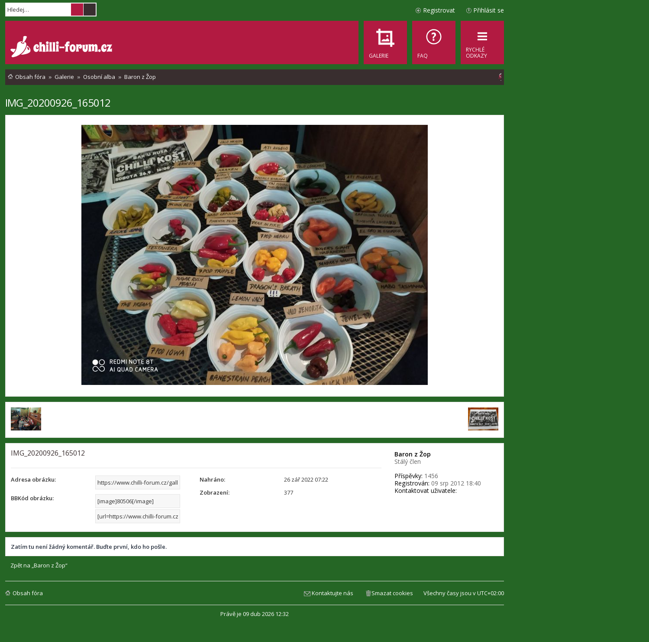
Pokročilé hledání (90, 9)
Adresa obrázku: (33, 479)
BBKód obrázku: (32, 498)
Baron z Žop (412, 454)
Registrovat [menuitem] (439, 10)
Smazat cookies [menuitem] (392, 593)
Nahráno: (212, 479)
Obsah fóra (28, 593)
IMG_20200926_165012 (57, 102)
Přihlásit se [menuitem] (488, 10)
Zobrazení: (214, 492)
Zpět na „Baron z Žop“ (39, 565)
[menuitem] (433, 42)
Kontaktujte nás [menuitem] (332, 593)
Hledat (77, 9)
